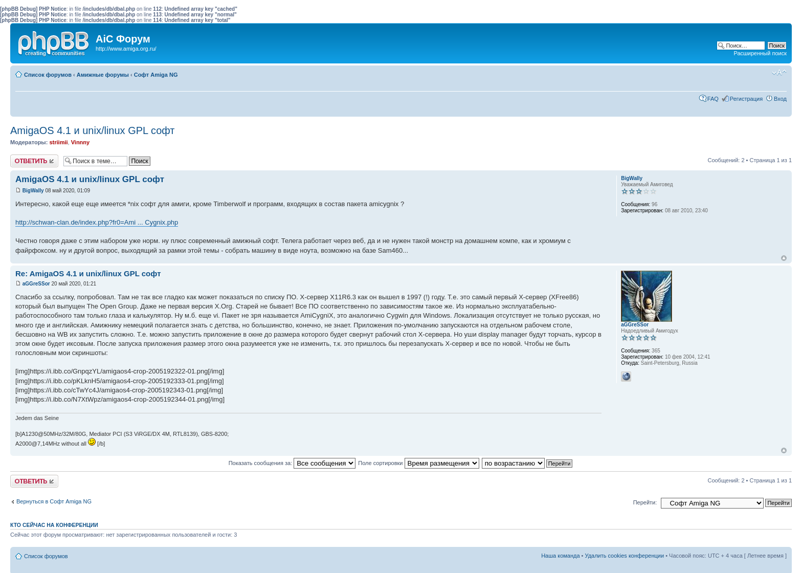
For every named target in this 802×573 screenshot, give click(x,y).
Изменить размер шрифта (779, 72)
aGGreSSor (36, 283)
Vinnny (80, 142)
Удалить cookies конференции (624, 556)
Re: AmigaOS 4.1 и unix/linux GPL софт (88, 273)
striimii (58, 142)
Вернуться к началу (784, 258)
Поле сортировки (418, 463)
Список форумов (48, 75)
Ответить (34, 161)
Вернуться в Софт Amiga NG (54, 501)
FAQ (713, 99)
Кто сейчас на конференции (54, 525)
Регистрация (746, 99)
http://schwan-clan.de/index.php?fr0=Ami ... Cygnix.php (96, 222)
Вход (780, 99)
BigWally (33, 190)
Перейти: (645, 502)
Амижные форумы (103, 75)
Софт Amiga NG (156, 75)
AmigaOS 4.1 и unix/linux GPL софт (92, 130)
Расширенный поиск (760, 53)
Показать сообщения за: (292, 463)
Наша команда (560, 556)
